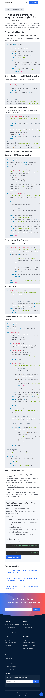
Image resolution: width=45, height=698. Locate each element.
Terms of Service (27, 627)
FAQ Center (30, 640)
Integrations (8, 632)
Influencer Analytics (10, 669)
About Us (7, 630)
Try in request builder (13, 557)
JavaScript (12, 640)
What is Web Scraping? (29, 642)
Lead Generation (9, 664)
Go (9, 642)
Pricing (6, 624)
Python (6, 640)
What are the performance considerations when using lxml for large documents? (21, 579)
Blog (24, 640)
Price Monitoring (9, 661)
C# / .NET (16, 642)
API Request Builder (10, 627)
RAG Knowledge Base (10, 666)
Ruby (6, 642)
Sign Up (14, 632)
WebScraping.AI (9, 2)
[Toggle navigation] (40, 2)
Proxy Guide (26, 651)
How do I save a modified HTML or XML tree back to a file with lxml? (21, 571)
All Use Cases (8, 658)
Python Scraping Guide (29, 645)
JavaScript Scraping (28, 648)
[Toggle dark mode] (27, 2)
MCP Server (8, 645)
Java (12, 642)
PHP (17, 640)
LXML (22, 9)
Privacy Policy (26, 624)
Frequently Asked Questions (12, 9)
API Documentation (14, 624)
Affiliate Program (15, 630)
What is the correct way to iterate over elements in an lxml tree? (22, 587)
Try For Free (33, 2)
